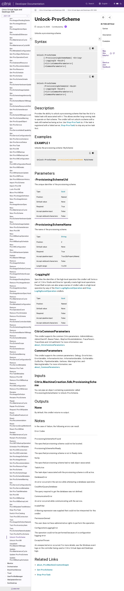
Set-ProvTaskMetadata (18, 491)
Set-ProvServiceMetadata (19, 488)
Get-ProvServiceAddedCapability (20, 129)
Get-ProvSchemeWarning (19, 118)
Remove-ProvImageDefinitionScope (20, 273)
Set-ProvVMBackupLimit (19, 501)
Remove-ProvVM (16, 377)
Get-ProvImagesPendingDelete (20, 19)
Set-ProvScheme (16, 470)
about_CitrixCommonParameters (50, 345)
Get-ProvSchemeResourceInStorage (20, 105)
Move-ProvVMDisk (16, 192)
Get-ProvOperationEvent (19, 57)
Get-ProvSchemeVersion (19, 110)
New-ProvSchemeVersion (19, 227)
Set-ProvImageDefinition (19, 456)
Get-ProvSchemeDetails (19, 79)
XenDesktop (12, 583)
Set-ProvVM (14, 495)
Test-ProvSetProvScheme (19, 534)
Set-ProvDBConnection (18, 450)
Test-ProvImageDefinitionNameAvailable (20, 521)
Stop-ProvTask (15, 510)
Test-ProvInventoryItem (18, 525)
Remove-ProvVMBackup (19, 380)
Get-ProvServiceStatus (18, 142)
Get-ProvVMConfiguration (19, 159)
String (63, 237)
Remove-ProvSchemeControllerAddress (20, 321)
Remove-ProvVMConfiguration (18, 385)
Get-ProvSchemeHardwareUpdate (20, 84)
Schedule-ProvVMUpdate (19, 447)
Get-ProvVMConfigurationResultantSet (20, 163)
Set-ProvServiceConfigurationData (20, 484)
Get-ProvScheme (16, 76)
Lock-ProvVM (15, 189)
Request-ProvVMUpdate (19, 410)
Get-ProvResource (17, 69)
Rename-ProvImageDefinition (17, 393)
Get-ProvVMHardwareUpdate (19, 172)
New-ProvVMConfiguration (18, 246)
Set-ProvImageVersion (18, 460)
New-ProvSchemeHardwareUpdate (20, 218)
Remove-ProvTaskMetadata (17, 373)
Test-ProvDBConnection (19, 517)
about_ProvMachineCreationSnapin (53, 565)
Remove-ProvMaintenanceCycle (18, 298)
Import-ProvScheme (17, 183)
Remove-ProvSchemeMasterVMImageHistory (20, 331)
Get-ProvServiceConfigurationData (20, 135)
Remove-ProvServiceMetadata (18, 364)
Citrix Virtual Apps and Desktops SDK (52, 10)
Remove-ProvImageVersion (20, 283)
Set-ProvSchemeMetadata (20, 476)
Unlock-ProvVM (15, 540)
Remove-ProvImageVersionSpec (18, 287)
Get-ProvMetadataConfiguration (20, 50)
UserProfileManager (15, 576)
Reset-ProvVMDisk (17, 429)
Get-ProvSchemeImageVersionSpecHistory (20, 94)
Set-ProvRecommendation (19, 463)
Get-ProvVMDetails (17, 167)
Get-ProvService (16, 125)
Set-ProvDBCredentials (18, 453)
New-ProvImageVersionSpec (18, 203)
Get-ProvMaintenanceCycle (18, 39)
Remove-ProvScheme (18, 316)
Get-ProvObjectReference (19, 54)
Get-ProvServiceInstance (19, 139)
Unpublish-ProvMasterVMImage (17, 545)
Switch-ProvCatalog (17, 513)
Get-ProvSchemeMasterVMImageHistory (20, 100)
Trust (9, 573)
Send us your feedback (106, 65)
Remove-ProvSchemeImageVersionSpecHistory (20, 326)
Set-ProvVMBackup (17, 498)
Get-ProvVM (14, 149)
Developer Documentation (29, 3)
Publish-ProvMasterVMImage (17, 257)
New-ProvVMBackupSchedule (19, 240)
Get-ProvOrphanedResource (19, 62)
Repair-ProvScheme (17, 406)
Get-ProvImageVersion (18, 24)
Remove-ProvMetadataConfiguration (20, 303)
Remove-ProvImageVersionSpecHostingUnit (20, 292)
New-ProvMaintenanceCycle (18, 209)
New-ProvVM (15, 231)
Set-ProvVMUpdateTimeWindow (20, 506)
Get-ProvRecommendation (19, 66)
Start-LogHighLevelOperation (68, 288)
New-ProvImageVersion (18, 199)
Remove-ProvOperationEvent (17, 309)
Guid (63, 192)
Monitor (10, 563)
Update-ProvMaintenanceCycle (18, 550)
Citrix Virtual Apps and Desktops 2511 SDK (82, 10)
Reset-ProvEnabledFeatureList (19, 414)
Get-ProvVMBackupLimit (19, 155)
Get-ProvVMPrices (16, 176)
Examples (106, 42)
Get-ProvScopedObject (18, 121)
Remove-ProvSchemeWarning (17, 353)
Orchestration (12, 567)
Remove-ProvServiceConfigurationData (20, 359)
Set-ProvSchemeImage (18, 473)
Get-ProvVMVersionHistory (20, 179)
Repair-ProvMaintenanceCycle (18, 402)
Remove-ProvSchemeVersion (17, 348)
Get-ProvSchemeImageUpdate (19, 89)
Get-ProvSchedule (16, 73)
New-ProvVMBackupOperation (19, 235)
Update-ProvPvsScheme (19, 555)
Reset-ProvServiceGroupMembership (20, 425)
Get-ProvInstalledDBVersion (18, 33)
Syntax (105, 30)
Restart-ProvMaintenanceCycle (18, 434)
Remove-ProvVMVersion (19, 389)
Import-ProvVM (15, 186)
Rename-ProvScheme (18, 398)
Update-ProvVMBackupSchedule (19, 559)
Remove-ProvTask (16, 368)
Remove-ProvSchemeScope (17, 342)
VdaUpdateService (14, 580)
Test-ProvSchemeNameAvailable (20, 530)
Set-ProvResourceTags (18, 466)
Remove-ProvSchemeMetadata (18, 337)
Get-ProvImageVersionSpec (18, 28)
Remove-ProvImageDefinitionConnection (20, 267)
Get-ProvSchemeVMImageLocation (20, 114)
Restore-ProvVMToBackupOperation (20, 442)
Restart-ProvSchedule (18, 438)
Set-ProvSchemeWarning (19, 479)
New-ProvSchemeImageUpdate (19, 223)
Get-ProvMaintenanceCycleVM (20, 44)
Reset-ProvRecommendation (18, 419)
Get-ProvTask (15, 145)
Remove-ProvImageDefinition (17, 262)
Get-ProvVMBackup (17, 152)
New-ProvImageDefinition (19, 196)
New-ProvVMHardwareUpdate (19, 251)
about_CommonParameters (47, 367)
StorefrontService (14, 570)
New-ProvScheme (16, 213)
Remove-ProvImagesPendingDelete (20, 278)
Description (107, 36)
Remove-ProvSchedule (18, 313)
